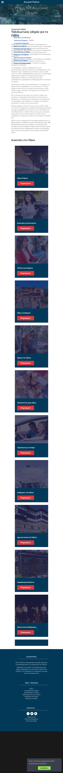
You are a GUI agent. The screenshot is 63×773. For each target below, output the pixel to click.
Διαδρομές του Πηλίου (21, 55)
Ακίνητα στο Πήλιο (31, 740)
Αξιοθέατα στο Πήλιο (31, 738)
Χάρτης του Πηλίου (20, 46)
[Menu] (2, 2)
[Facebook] (28, 755)
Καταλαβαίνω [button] (44, 768)
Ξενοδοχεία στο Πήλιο (31, 732)
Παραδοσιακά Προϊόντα (25, 624)
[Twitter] (31, 755)
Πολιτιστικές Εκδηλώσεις (22, 63)
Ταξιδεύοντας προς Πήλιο (22, 49)
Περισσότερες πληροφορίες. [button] (38, 763)
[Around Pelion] (31, 2)
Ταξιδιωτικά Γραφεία (21, 40)
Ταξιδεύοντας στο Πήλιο (22, 52)
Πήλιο (31, 730)
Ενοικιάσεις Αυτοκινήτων (22, 37)
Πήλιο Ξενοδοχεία (23, 355)
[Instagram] (35, 755)
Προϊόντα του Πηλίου (21, 60)
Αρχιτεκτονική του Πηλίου (22, 57)
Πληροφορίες (25, 225)
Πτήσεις (16, 35)
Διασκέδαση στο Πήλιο (31, 734)
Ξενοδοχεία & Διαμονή (21, 43)
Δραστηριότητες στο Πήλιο (31, 736)
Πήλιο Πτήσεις (22, 220)
